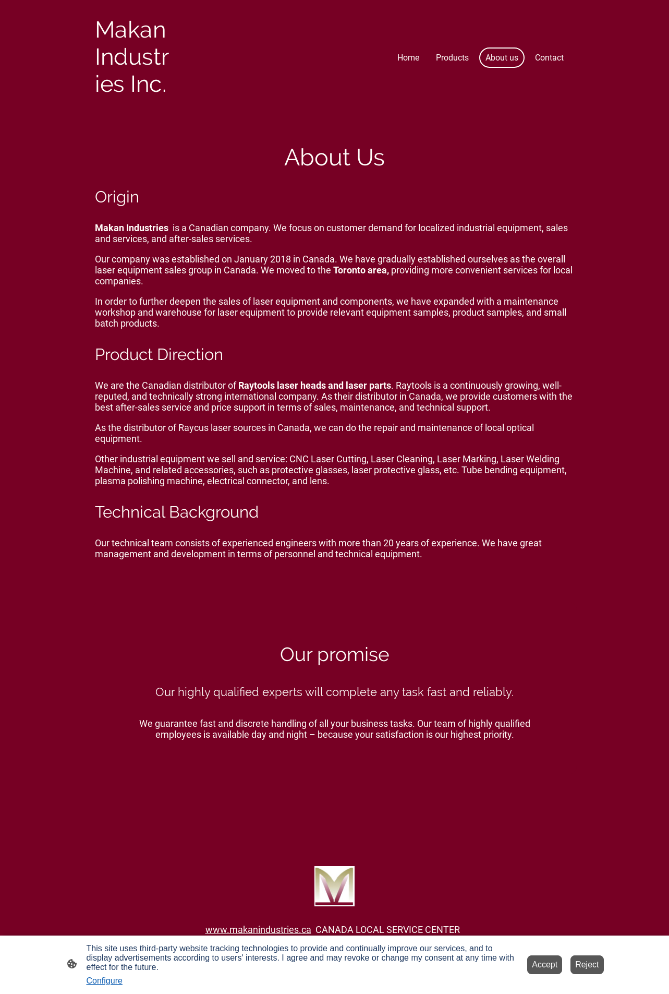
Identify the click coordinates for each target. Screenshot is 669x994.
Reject (587, 964)
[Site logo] (133, 106)
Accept (544, 964)
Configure (105, 980)
